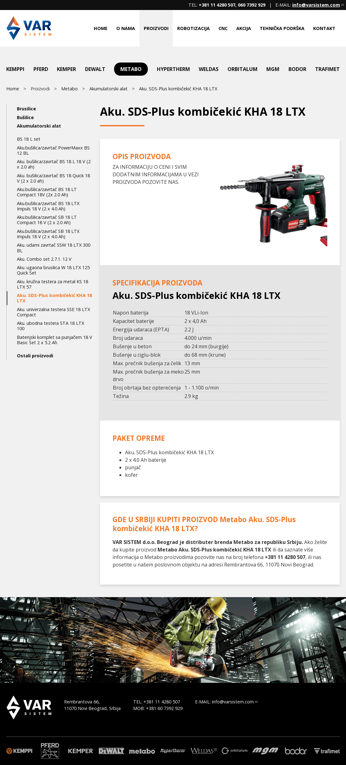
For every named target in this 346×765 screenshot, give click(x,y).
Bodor (297, 69)
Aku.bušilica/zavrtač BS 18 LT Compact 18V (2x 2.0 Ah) (47, 192)
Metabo (131, 69)
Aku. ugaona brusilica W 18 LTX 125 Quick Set (53, 270)
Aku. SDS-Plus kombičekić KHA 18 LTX (178, 89)
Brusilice (26, 109)
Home (101, 28)
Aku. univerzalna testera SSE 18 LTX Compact (53, 312)
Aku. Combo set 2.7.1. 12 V (44, 259)
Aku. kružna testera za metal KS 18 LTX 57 (52, 284)
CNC (223, 28)
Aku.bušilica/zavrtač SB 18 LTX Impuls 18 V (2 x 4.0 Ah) (48, 233)
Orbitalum (243, 69)
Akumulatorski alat (108, 89)
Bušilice (25, 117)
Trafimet (327, 69)
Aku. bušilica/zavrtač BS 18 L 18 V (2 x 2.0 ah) (54, 164)
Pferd (40, 69)
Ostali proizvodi (35, 356)
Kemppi (15, 69)
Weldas (208, 69)
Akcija (243, 28)
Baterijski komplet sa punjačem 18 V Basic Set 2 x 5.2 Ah (54, 339)
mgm (272, 69)
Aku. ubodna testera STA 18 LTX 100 (50, 325)
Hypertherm (173, 69)
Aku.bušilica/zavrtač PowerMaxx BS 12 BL (53, 150)
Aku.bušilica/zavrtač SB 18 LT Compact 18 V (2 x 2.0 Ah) (47, 219)
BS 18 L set (28, 139)
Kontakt (324, 28)
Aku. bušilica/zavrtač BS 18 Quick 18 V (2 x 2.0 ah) (53, 178)
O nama (125, 28)
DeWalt (95, 69)
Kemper (66, 69)
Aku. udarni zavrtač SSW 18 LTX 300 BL (53, 247)
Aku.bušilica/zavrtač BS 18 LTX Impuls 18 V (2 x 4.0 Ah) (48, 206)
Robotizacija (193, 28)
